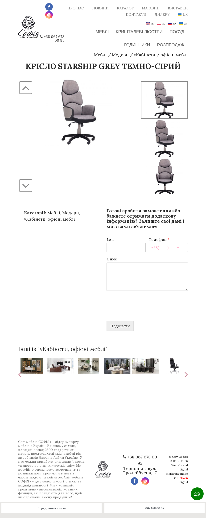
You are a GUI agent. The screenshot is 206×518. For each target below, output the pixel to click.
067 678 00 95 (154, 508)
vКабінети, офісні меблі (49, 219)
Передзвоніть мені (51, 508)
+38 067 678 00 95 (54, 38)
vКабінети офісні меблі (161, 54)
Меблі (100, 54)
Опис (112, 259)
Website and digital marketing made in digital (177, 473)
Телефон (159, 239)
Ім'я (111, 239)
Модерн (120, 54)
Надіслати (120, 326)
